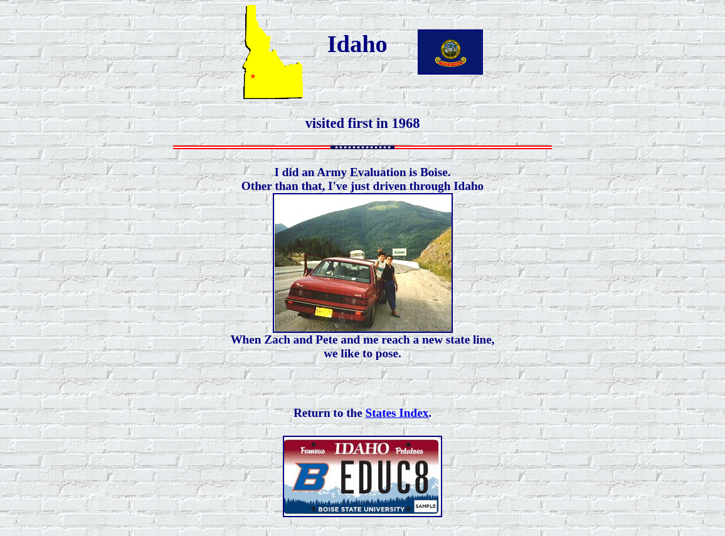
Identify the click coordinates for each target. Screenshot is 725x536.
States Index (397, 412)
